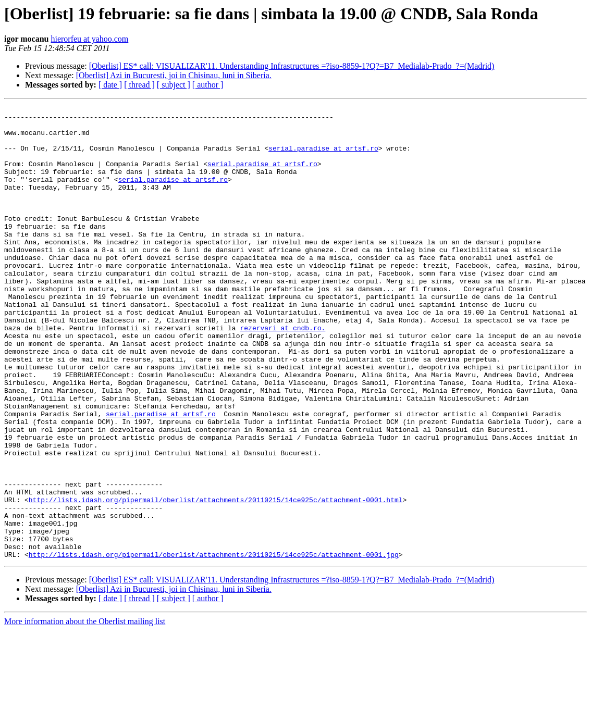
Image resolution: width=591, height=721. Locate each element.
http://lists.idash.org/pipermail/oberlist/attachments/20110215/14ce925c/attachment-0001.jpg (214, 645)
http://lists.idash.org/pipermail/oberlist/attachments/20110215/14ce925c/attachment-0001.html (216, 579)
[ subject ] (173, 84)
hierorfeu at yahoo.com (89, 38)
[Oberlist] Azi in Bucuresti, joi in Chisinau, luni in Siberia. (174, 75)
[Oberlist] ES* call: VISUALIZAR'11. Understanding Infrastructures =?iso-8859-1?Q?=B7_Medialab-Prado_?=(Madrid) (292, 65)
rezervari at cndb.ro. (282, 373)
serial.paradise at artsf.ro (323, 157)
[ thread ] (139, 84)
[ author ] (208, 84)
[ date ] (110, 84)
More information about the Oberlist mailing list (84, 711)
